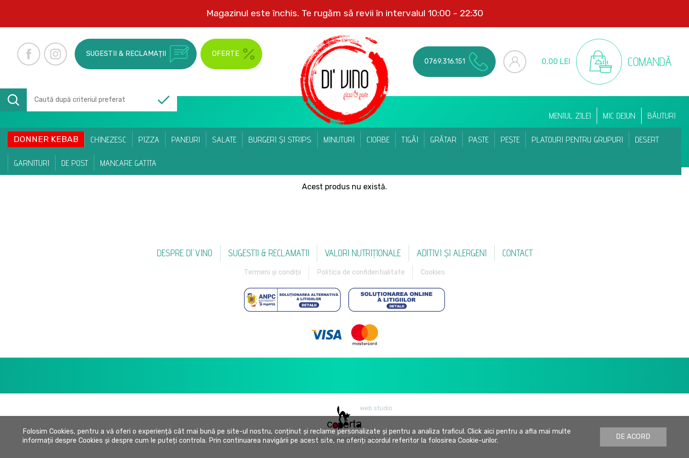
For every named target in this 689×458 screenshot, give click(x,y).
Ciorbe (378, 139)
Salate (224, 139)
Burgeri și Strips (279, 139)
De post (74, 163)
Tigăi (409, 139)
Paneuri (185, 139)
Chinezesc (108, 139)
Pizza (148, 139)
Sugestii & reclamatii (268, 253)
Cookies (433, 272)
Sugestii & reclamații (137, 54)
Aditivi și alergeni (452, 253)
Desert (647, 139)
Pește (510, 139)
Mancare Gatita (128, 163)
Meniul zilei (570, 115)
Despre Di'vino (184, 253)
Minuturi (339, 139)
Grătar (443, 139)
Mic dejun (619, 115)
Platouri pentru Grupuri (577, 139)
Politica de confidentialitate (361, 272)
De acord (633, 437)
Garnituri (31, 163)
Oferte (233, 54)
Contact (517, 253)
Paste (478, 139)
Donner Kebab (45, 139)
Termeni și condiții (272, 272)
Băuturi (661, 115)
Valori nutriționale (363, 253)
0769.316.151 (456, 61)
